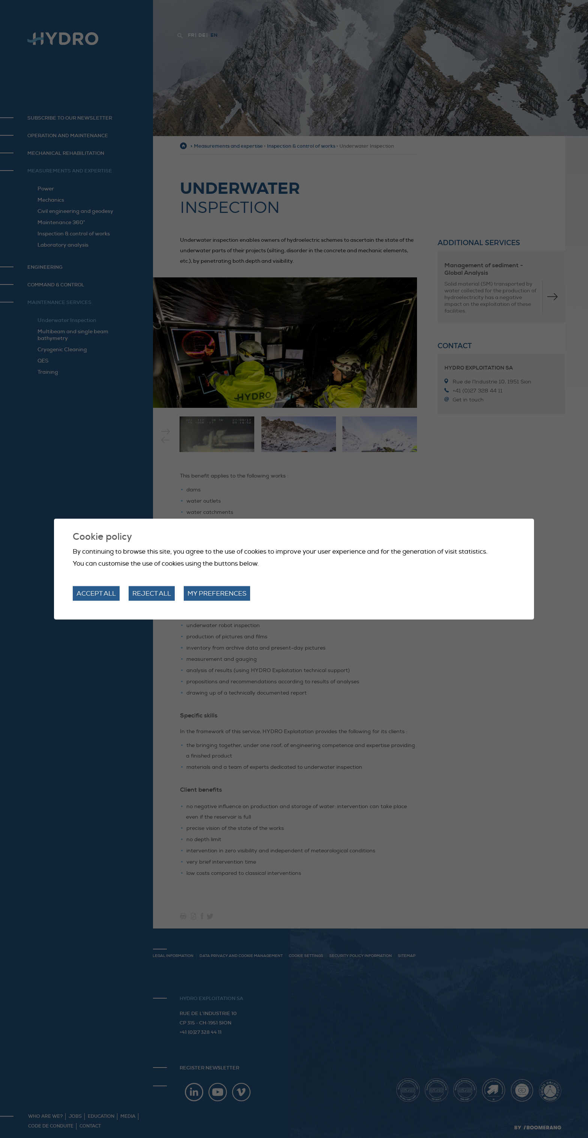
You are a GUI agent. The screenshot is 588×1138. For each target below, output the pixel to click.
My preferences (217, 593)
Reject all (151, 593)
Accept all (96, 593)
